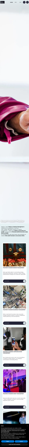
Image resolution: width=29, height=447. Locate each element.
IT (24, 2)
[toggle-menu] (27, 2)
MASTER (11, 2)
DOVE (20, 2)
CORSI (16, 2)
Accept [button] (21, 441)
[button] (27, 426)
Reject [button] (7, 441)
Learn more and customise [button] (14, 444)
